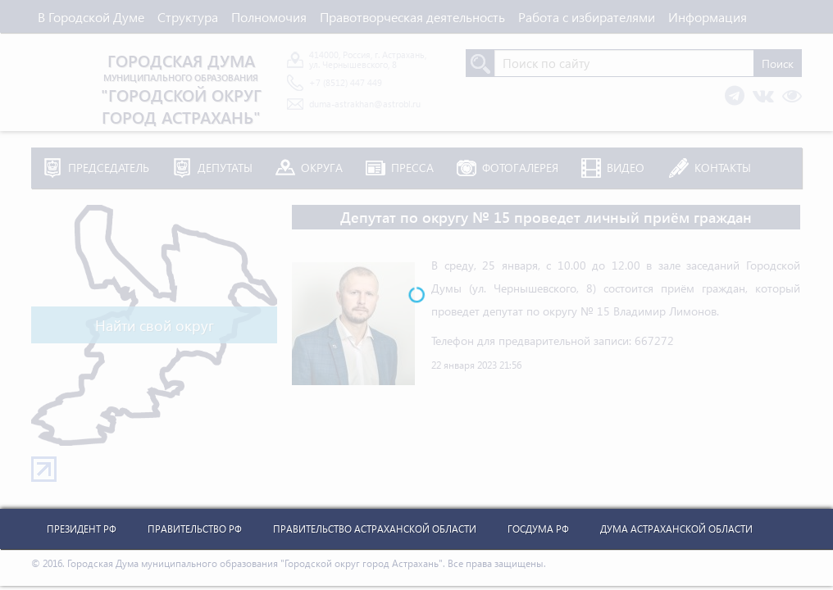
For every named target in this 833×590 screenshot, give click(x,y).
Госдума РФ (538, 529)
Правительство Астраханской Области (374, 529)
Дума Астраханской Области (676, 529)
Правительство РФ (195, 529)
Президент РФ (81, 529)
